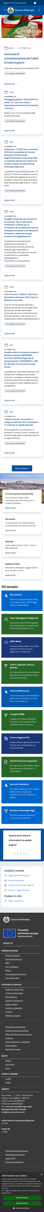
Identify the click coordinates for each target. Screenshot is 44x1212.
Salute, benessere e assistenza (17, 1041)
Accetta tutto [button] (22, 1198)
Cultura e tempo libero (14, 993)
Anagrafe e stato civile (14, 989)
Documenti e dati (12, 978)
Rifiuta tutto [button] (22, 1203)
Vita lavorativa (11, 996)
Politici (8, 970)
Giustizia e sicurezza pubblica (17, 1030)
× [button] (41, 1174)
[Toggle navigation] (4, 10)
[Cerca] (39, 10)
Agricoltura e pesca (13, 1049)
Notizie (9, 92)
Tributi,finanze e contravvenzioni (18, 1034)
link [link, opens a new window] (9, 1193)
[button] (22, 1208)
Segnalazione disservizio (15, 1154)
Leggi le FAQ (10, 1158)
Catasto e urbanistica (13, 1008)
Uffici (7, 963)
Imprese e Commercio (14, 1000)
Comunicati (9, 1064)
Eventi (8, 1082)
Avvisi (11, 48)
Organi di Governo (12, 955)
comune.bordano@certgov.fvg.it (18, 1106)
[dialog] (22, 1192)
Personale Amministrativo (15, 974)
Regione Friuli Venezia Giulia (15, 2)
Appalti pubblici (11, 1004)
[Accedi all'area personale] (35, 3)
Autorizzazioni (11, 1045)
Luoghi (8, 1078)
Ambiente (9, 1038)
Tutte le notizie (22, 468)
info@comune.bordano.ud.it (13, 1112)
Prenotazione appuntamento (16, 1150)
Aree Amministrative (13, 959)
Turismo (8, 1011)
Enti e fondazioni (12, 966)
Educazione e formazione (15, 1026)
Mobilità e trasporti (13, 1015)
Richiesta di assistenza (14, 1162)
